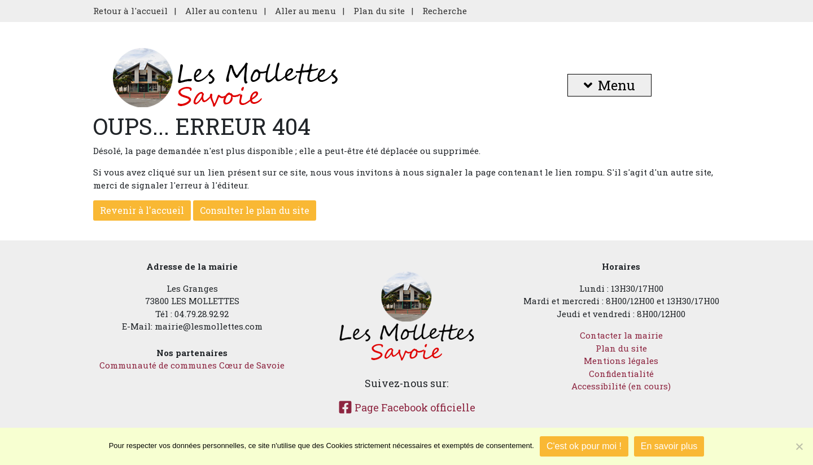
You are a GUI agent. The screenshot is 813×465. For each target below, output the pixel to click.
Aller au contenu (221, 10)
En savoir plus (669, 446)
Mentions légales (621, 360)
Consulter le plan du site (254, 210)
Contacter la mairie (621, 335)
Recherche (444, 10)
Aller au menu (305, 10)
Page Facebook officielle (406, 407)
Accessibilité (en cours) (621, 386)
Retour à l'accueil (130, 10)
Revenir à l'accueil (142, 210)
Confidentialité (621, 373)
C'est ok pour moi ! (584, 446)
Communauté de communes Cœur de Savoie (192, 365)
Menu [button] (609, 85)
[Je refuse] (799, 446)
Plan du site (379, 10)
